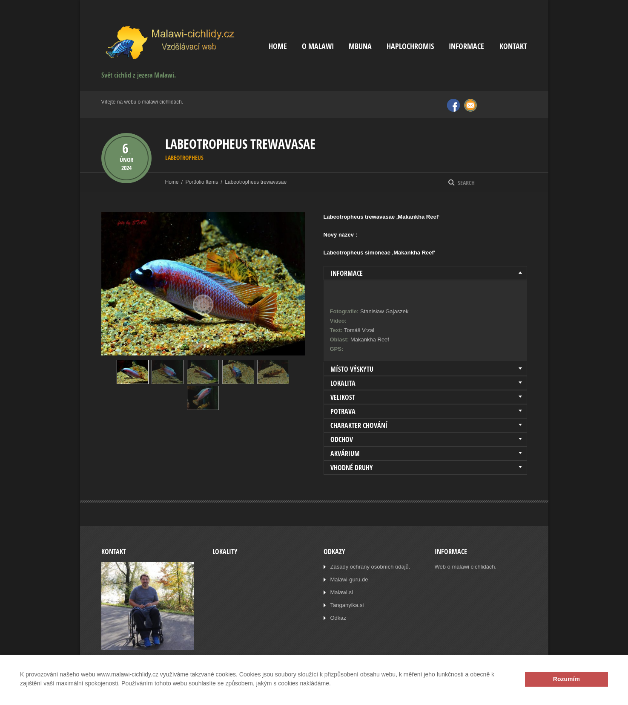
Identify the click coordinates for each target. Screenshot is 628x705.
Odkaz (338, 618)
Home (278, 46)
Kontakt (513, 46)
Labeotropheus (184, 157)
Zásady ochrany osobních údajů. (370, 566)
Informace (466, 46)
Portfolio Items (202, 182)
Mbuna (360, 46)
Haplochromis (410, 46)
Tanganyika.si (347, 605)
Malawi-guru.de (349, 579)
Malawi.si (341, 592)
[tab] (425, 273)
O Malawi (318, 46)
